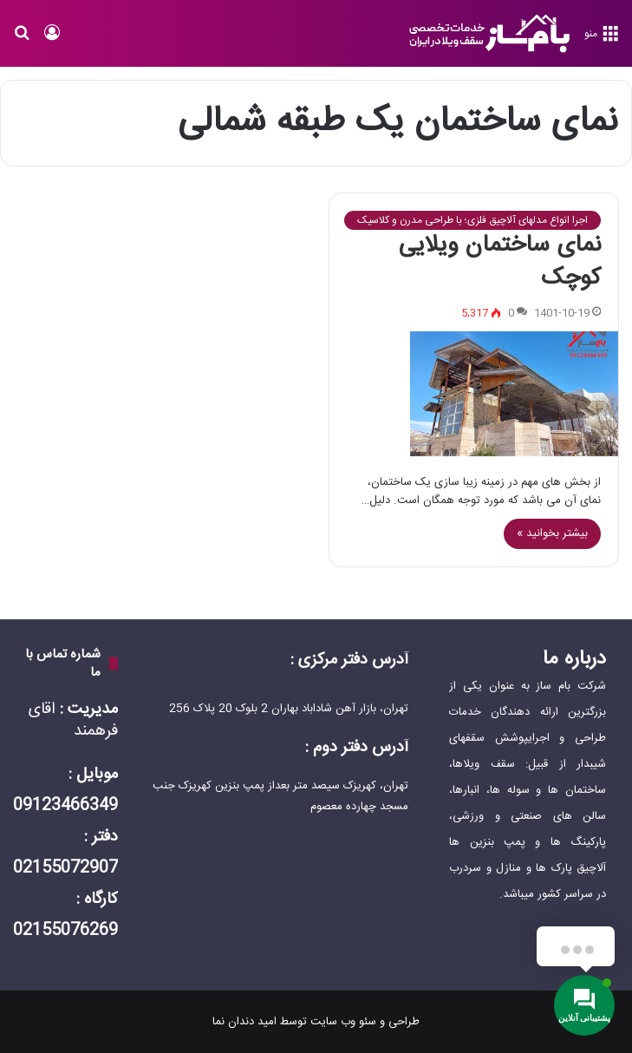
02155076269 (65, 931)
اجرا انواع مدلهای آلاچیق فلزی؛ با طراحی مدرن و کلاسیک (472, 220)
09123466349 (65, 806)
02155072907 (65, 868)
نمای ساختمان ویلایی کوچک (500, 262)
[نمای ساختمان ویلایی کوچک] (474, 394)
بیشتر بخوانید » (552, 533)
